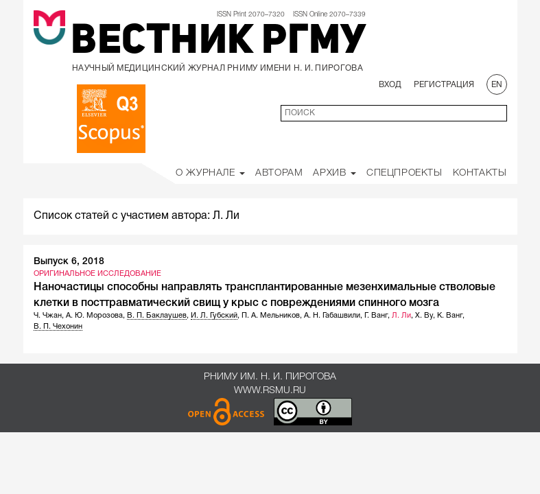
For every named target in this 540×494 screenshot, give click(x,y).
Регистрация (444, 85)
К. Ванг (449, 315)
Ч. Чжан (48, 315)
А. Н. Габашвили (332, 315)
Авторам (279, 173)
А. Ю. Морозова (94, 315)
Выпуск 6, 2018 (69, 261)
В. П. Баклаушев (157, 315)
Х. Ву (424, 315)
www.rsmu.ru (270, 390)
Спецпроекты (404, 173)
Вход (390, 85)
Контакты (480, 173)
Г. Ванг (376, 315)
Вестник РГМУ (218, 42)
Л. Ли (401, 315)
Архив (334, 173)
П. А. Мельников (271, 315)
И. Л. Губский (214, 315)
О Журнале (210, 173)
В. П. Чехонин (58, 326)
